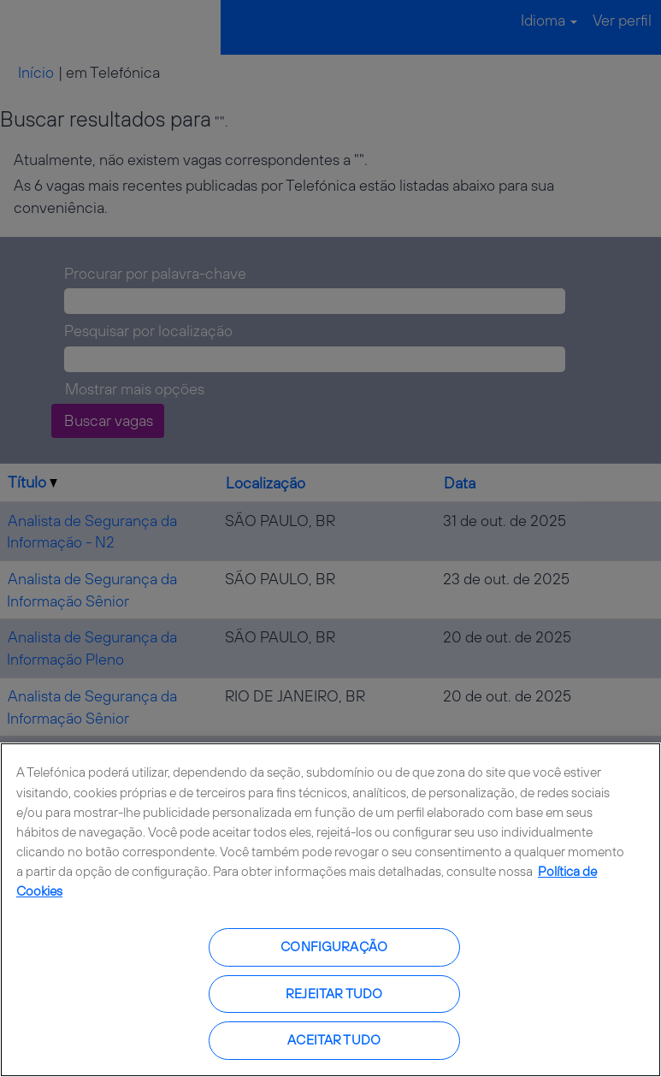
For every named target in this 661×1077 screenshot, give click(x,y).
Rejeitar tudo (334, 993)
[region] (330, 910)
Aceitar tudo (334, 1040)
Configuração (333, 946)
